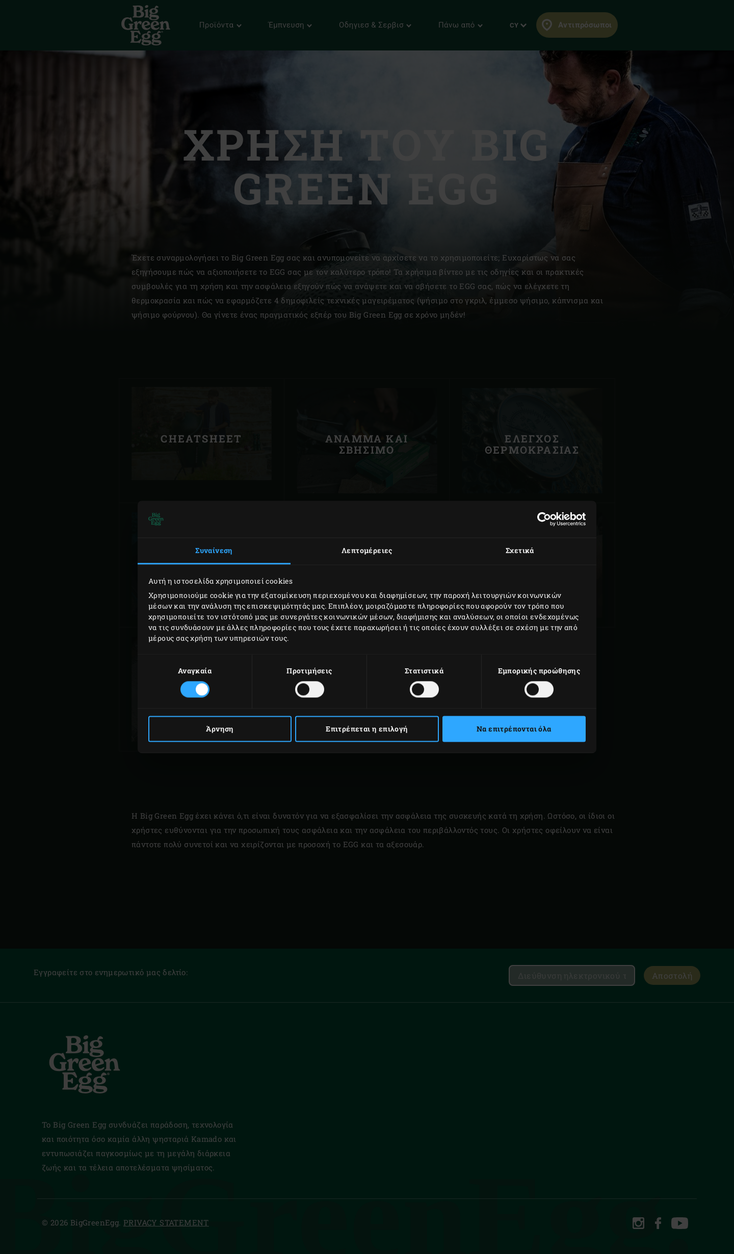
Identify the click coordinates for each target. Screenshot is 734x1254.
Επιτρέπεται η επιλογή (367, 729)
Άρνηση (219, 729)
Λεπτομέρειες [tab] (367, 550)
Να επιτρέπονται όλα (514, 729)
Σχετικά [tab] (520, 550)
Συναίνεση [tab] (214, 550)
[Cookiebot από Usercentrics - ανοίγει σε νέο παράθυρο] (541, 519)
